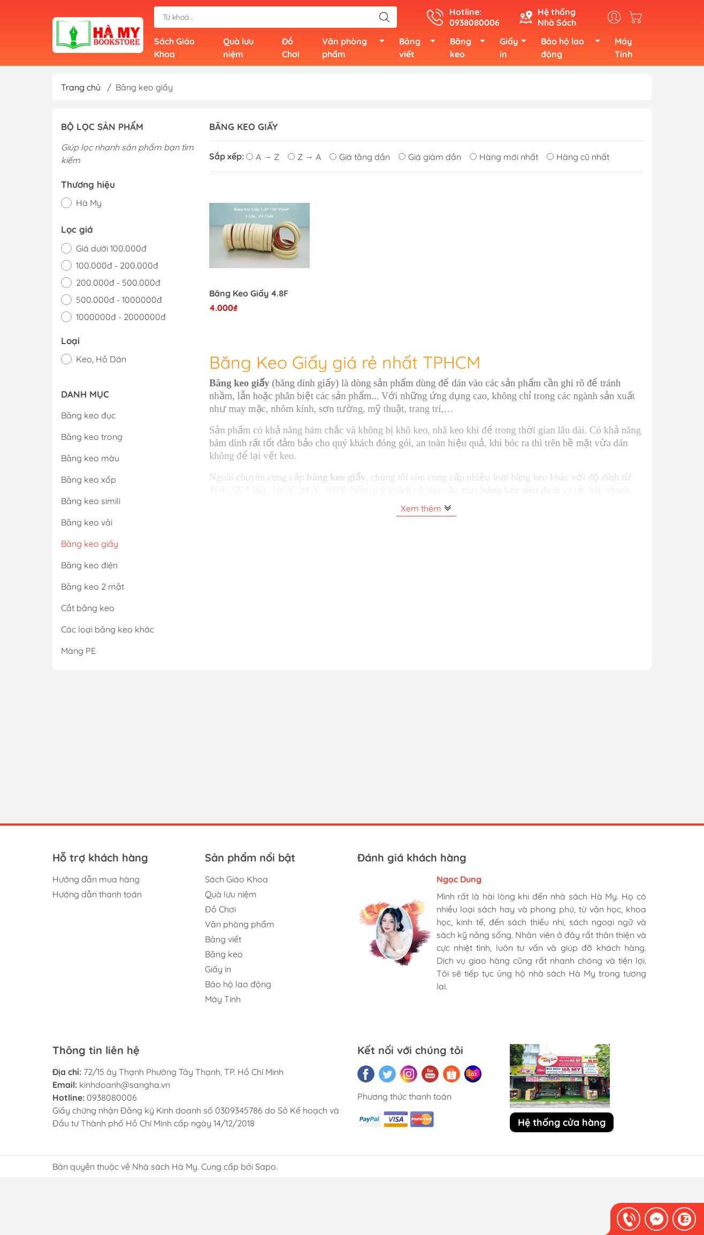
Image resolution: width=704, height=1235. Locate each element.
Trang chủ (81, 90)
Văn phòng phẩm (356, 49)
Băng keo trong (92, 439)
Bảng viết (420, 49)
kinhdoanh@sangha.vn (124, 1087)
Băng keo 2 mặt (92, 589)
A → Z (262, 159)
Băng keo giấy (89, 546)
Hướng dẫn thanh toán (97, 896)
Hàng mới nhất (504, 159)
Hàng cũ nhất (578, 159)
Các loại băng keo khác (107, 632)
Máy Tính (623, 49)
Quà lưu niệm (238, 49)
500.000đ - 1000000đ (119, 302)
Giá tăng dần (360, 159)
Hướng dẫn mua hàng (96, 881)
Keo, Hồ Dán (101, 362)
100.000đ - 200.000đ (117, 268)
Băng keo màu (90, 460)
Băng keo (471, 49)
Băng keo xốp (88, 482)
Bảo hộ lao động (573, 49)
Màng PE (78, 653)
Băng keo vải (86, 525)
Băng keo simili (90, 503)
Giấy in (516, 49)
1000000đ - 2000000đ (121, 319)
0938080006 (112, 1100)
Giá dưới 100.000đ (111, 251)
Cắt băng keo (87, 610)
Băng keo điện (89, 567)
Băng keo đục (88, 418)
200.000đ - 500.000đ (118, 285)
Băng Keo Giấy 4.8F (248, 296)
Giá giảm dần (430, 159)
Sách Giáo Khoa (174, 49)
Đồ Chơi (291, 49)
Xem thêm (426, 511)
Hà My (89, 206)
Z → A (304, 159)
